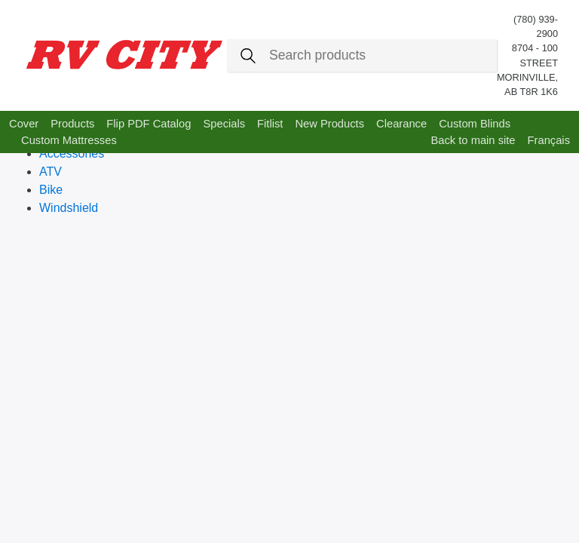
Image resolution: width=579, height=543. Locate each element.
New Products (329, 124)
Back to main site (472, 140)
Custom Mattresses (69, 140)
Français (549, 140)
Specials (224, 124)
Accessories (71, 153)
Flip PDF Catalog (148, 124)
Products (72, 124)
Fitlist (270, 124)
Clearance (401, 124)
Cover (23, 124)
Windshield (68, 207)
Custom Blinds (474, 124)
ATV (50, 171)
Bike (51, 189)
